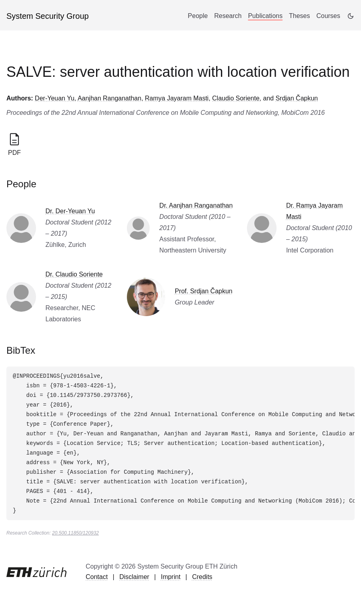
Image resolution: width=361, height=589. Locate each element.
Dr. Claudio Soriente (74, 274)
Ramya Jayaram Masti (177, 98)
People (198, 15)
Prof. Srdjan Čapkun (204, 291)
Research (227, 15)
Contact (97, 576)
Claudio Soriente (235, 98)
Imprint (170, 576)
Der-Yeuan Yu (54, 98)
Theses (299, 15)
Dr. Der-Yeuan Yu (70, 211)
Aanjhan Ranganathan (109, 98)
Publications (265, 15)
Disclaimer (134, 576)
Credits (202, 576)
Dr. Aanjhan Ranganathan (196, 205)
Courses (328, 15)
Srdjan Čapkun (296, 98)
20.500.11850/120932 (75, 533)
